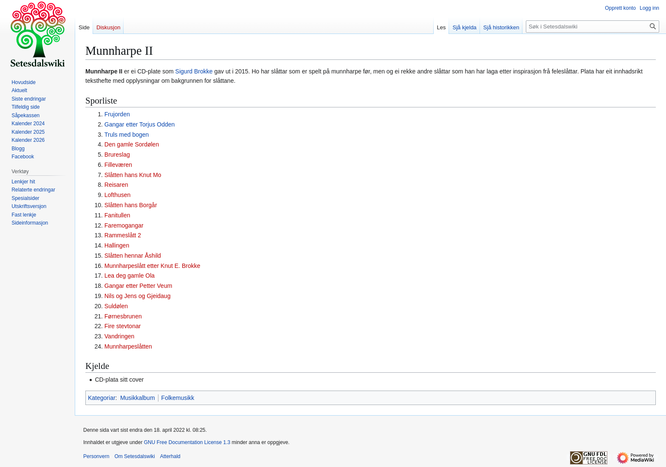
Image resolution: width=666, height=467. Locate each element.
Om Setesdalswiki (134, 456)
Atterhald (170, 456)
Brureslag (117, 154)
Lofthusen (117, 194)
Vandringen (119, 336)
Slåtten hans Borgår (130, 205)
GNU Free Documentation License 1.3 (187, 442)
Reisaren (116, 184)
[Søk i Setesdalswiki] (592, 26)
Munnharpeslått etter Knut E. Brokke (152, 265)
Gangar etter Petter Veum (138, 285)
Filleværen (118, 164)
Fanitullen (117, 215)
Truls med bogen (126, 134)
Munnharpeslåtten (128, 346)
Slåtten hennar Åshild (132, 255)
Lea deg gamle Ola (129, 275)
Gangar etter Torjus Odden (139, 124)
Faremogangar (124, 225)
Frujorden (117, 114)
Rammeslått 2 (122, 235)
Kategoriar (102, 397)
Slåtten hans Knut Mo (132, 175)
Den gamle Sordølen (131, 144)
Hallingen (116, 245)
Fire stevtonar (122, 326)
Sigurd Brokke (194, 71)
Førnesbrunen (123, 316)
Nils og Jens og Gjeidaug (137, 296)
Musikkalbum (137, 397)
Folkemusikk (178, 397)
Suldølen (116, 306)
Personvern (96, 456)
